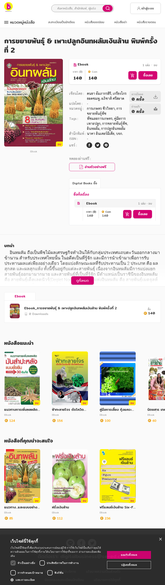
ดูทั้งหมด (82, 280)
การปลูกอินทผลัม (113, 128)
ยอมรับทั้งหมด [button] (129, 555)
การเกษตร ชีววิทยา (101, 108)
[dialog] (82, 560)
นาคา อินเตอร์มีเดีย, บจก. (105, 133)
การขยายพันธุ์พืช (114, 123)
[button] (56, 580)
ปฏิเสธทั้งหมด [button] (129, 565)
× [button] (160, 539)
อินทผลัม (93, 128)
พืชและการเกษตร (99, 118)
